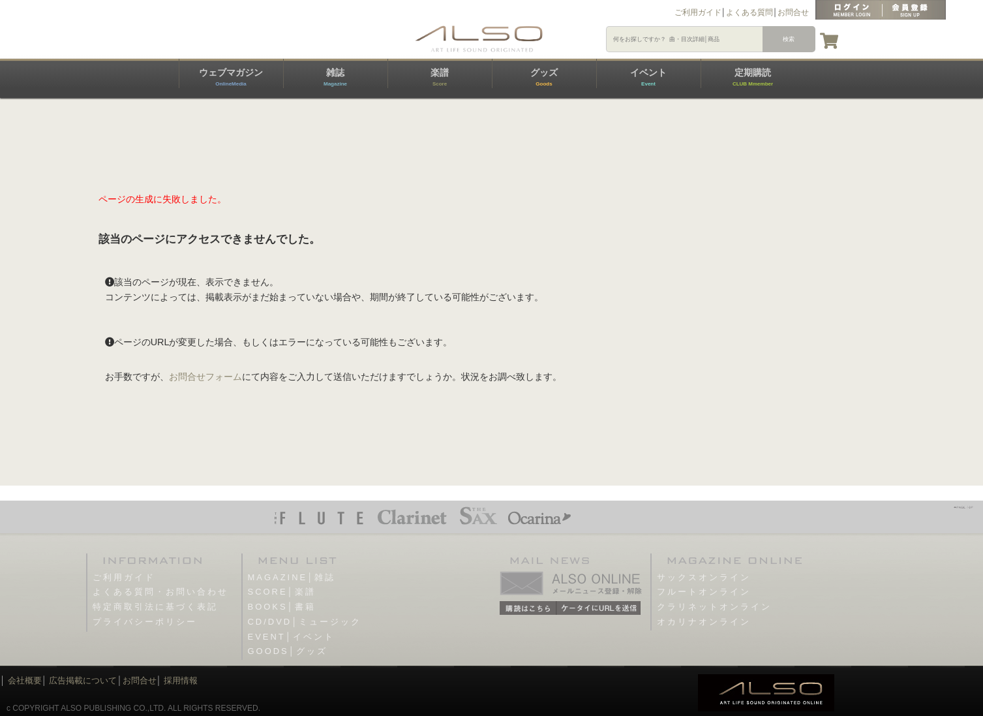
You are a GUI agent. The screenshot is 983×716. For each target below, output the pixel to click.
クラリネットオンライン (714, 607)
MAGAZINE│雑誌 (292, 577)
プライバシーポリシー (145, 622)
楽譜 (440, 77)
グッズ (544, 77)
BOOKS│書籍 (282, 607)
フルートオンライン (704, 592)
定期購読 (753, 77)
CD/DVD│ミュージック (305, 622)
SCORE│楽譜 (282, 592)
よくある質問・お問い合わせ (160, 592)
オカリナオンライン (704, 622)
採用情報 (181, 680)
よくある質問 (749, 12)
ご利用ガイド (697, 12)
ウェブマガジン (231, 77)
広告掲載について (83, 680)
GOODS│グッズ (287, 651)
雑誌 (335, 77)
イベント (648, 77)
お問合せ (793, 12)
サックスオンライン (704, 577)
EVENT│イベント (291, 637)
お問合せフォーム (205, 376)
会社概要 (25, 680)
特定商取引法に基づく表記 (155, 607)
